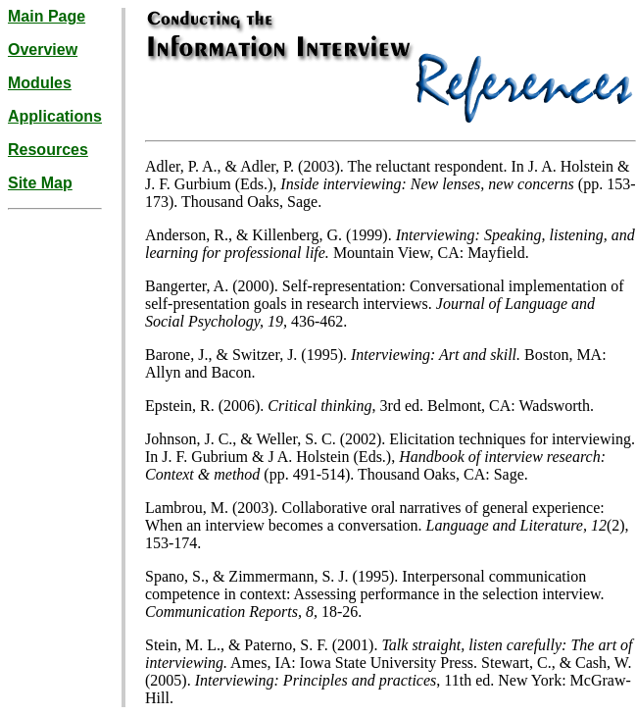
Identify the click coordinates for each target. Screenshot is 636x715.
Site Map (40, 183)
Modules (40, 83)
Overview (42, 49)
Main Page (46, 16)
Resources (48, 149)
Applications (55, 116)
